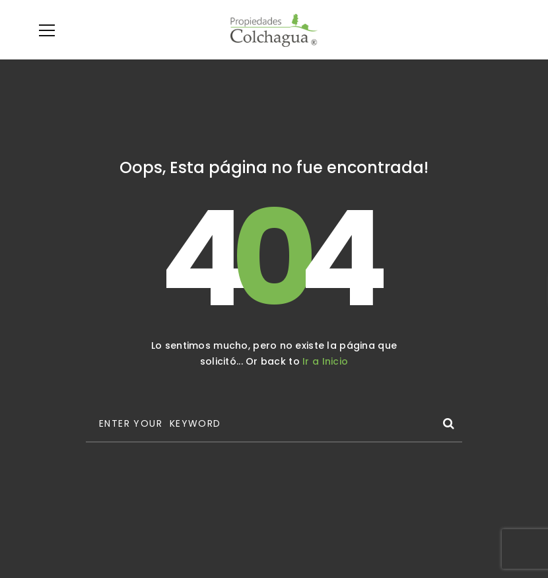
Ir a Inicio (325, 361)
